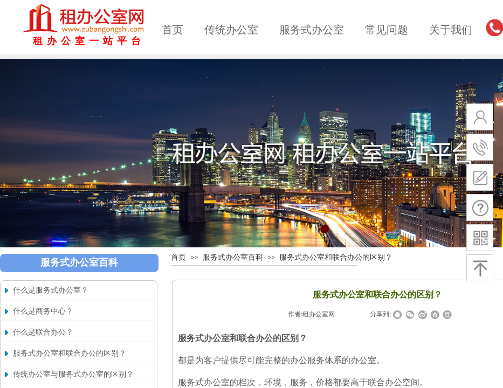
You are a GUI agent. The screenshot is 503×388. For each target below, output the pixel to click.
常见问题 (386, 30)
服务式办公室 (311, 30)
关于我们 (450, 30)
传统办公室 (231, 30)
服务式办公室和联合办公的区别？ (335, 257)
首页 (172, 30)
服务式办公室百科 (233, 257)
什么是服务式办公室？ (50, 290)
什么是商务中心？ (43, 311)
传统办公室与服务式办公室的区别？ (73, 374)
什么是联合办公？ (43, 332)
